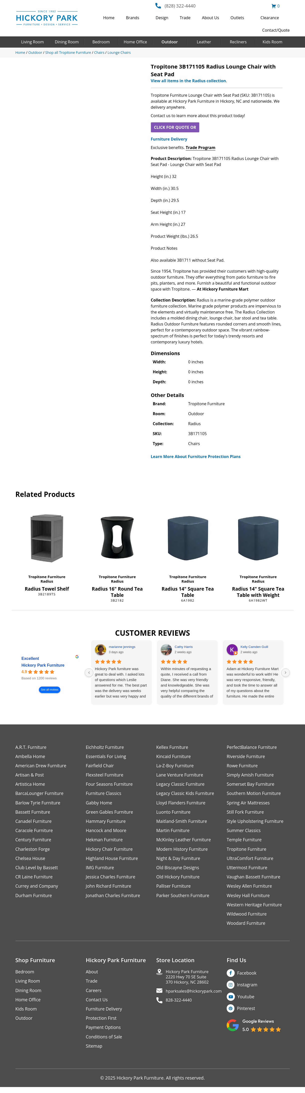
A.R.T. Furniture (31, 747)
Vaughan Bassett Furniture (254, 880)
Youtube (246, 1001)
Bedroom (101, 42)
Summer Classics (244, 832)
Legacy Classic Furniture (181, 785)
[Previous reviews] (89, 672)
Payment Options (104, 1033)
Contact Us (97, 1004)
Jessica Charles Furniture (111, 880)
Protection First (102, 1023)
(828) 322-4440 (180, 5)
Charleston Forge (33, 851)
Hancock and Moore (107, 832)
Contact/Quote (276, 30)
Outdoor (170, 42)
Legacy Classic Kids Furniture (186, 794)
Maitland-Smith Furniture (182, 823)
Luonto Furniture (174, 813)
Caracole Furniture (34, 832)
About (92, 976)
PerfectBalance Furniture (253, 747)
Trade (185, 17)
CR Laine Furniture (34, 880)
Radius (47, 581)
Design (162, 17)
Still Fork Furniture (246, 813)
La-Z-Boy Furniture (175, 766)
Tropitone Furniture (46, 576)
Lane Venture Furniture (180, 776)
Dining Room (67, 42)
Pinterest (246, 1013)
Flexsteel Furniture (105, 776)
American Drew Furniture (41, 766)
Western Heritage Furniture (255, 908)
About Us (210, 17)
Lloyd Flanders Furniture (181, 804)
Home (108, 17)
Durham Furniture (34, 899)
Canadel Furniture (34, 823)
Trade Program (200, 147)
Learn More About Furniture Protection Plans (196, 456)
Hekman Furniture (105, 842)
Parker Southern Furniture (183, 899)
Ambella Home (30, 757)
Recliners (238, 42)
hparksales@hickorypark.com (196, 997)
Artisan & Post (30, 776)
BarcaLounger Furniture (40, 794)
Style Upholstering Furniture (256, 823)
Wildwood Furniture (247, 918)
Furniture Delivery (169, 139)
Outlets (237, 17)
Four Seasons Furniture (110, 785)
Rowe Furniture (243, 766)
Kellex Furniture (173, 747)
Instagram (247, 989)
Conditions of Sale (104, 1042)
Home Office (135, 42)
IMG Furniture (100, 870)
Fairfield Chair (100, 766)
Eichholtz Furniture (105, 747)
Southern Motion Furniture (255, 794)
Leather (204, 42)
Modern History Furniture (183, 851)
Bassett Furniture (33, 813)
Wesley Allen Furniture (250, 889)
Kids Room (272, 42)
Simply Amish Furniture (251, 776)
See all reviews (49, 689)
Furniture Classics (104, 794)
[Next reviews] (285, 672)
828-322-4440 (180, 1006)
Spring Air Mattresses (249, 804)
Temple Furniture (245, 842)
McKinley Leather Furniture (184, 842)
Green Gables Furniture (110, 813)
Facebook (247, 977)
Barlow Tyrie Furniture (38, 804)
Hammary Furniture (106, 823)
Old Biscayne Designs (178, 870)
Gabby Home (99, 804)
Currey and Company (37, 889)
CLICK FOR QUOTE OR (175, 127)
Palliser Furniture (174, 889)
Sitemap (94, 1052)
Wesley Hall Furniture (249, 899)
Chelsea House (30, 861)
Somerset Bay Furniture (251, 785)
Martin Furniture (173, 832)
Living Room (32, 42)
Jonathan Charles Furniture (114, 899)
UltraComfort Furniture (251, 861)
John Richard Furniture (109, 889)
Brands (132, 17)
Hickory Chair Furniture (110, 851)
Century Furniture (34, 842)
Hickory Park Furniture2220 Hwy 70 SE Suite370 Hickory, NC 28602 (189, 981)
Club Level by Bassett (37, 870)
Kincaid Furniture (174, 757)
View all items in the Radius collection (188, 80)
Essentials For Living (107, 757)
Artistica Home (30, 785)
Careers (94, 995)
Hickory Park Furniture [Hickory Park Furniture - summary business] (43, 665)
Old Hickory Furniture (178, 880)
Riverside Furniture (246, 757)
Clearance (270, 17)
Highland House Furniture (113, 861)
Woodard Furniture (247, 927)
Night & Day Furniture (179, 861)
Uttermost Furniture (248, 870)
